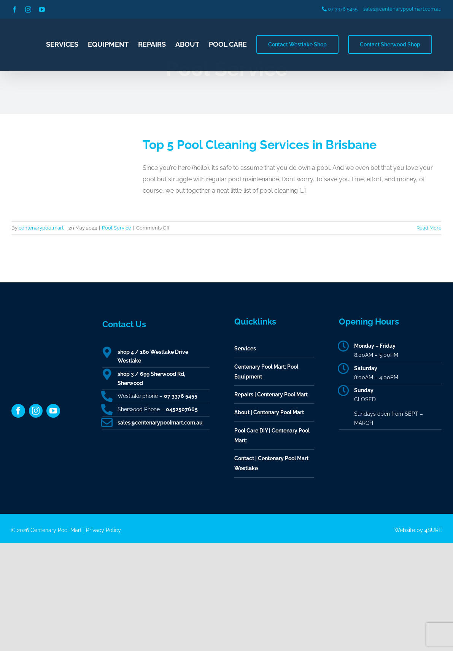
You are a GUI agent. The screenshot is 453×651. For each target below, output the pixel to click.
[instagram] (36, 411)
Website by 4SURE (418, 530)
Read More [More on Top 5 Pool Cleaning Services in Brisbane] (429, 228)
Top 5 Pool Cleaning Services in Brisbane (260, 145)
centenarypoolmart (41, 228)
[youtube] (53, 411)
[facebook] (18, 411)
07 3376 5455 (340, 9)
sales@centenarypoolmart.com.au (402, 9)
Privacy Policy (103, 530)
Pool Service (116, 228)
